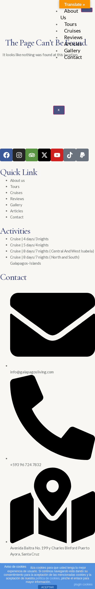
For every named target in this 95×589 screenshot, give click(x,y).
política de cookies (47, 578)
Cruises (72, 30)
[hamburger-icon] (86, 10)
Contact (73, 57)
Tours (70, 24)
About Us (69, 14)
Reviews (73, 37)
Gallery (72, 50)
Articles (73, 44)
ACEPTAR (47, 587)
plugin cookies (83, 584)
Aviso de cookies (15, 566)
